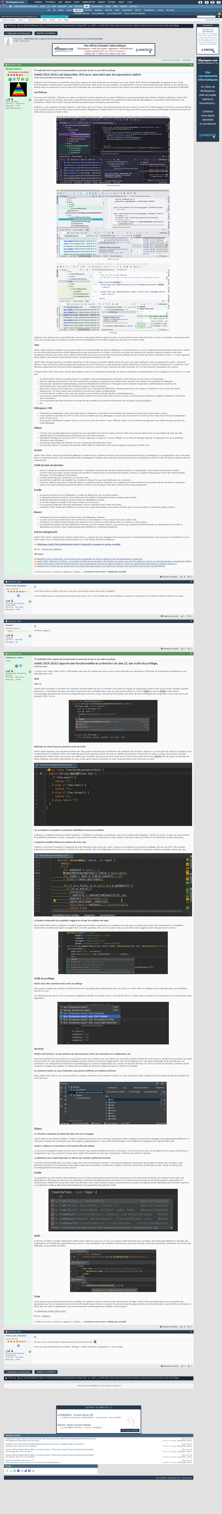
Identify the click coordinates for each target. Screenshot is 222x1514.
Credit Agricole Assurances (78, 1418)
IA (48, 7)
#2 (191, 582)
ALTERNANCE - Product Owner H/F (75, 1416)
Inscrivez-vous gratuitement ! (54, 16)
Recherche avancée (213, 20)
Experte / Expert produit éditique (74, 1426)
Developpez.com (174, 1479)
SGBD (108, 7)
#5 (191, 1332)
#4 (191, 653)
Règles (66, 20)
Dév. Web (78, 7)
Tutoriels (50, 2)
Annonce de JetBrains (52, 549)
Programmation (97, 7)
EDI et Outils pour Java (33, 26)
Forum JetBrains (98, 14)
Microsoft (62, 7)
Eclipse (69, 10)
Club (129, 2)
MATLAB (108, 10)
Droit (121, 2)
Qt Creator (170, 10)
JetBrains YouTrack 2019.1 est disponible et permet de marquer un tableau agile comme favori (45, 1445)
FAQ (60, 2)
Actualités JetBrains (81, 14)
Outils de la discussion (170, 60)
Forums (38, 2)
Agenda (52, 20)
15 (184, 1328)
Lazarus (160, 10)
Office (115, 7)
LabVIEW (88, 10)
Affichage (186, 60)
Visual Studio (127, 10)
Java (70, 7)
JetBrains (78, 10)
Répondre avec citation (169, 577)
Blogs (68, 2)
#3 (191, 621)
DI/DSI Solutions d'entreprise (25, 7)
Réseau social (33, 20)
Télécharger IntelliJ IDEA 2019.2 (51, 1312)
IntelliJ (93, 26)
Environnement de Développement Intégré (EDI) (66, 26)
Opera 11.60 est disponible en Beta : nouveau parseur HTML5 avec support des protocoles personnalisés (49, 1450)
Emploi (101, 2)
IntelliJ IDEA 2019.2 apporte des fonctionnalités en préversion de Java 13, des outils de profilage (63, 39)
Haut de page (187, 1479)
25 (184, 577)
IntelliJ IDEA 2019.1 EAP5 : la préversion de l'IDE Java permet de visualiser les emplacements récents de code (51, 1440)
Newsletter (88, 2)
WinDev (138, 10)
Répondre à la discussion (18, 33)
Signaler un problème (46, 33)
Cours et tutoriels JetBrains (134, 14)
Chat (76, 2)
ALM (54, 7)
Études (111, 2)
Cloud (42, 7)
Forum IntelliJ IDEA (114, 14)
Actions (20, 20)
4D (54, 10)
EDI (86, 7)
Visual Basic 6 (149, 10)
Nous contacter (161, 1479)
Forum (11, 26)
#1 (191, 65)
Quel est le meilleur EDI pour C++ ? (20, 1461)
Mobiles (124, 7)
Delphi (60, 10)
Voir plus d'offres (130, 1431)
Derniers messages (8, 20)
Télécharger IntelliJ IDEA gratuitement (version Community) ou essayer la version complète (78, 544)
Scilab (117, 10)
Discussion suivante (110, 1386)
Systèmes (133, 7)
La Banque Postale (72, 1428)
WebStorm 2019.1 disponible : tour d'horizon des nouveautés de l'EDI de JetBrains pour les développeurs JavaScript (89, 559)
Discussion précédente (88, 1386)
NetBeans (98, 10)
